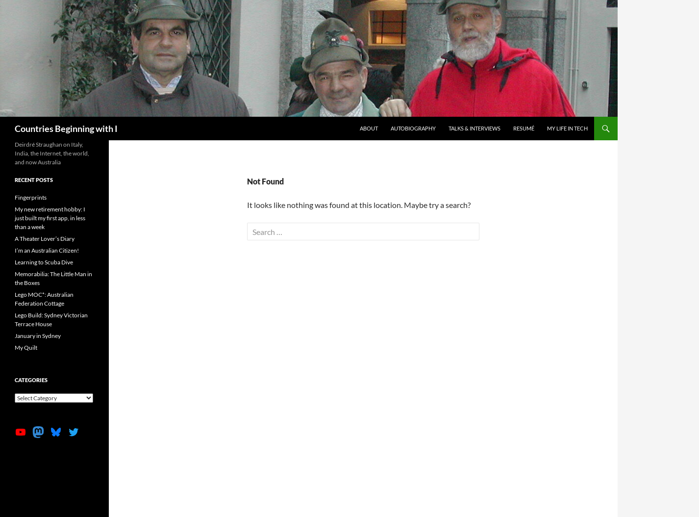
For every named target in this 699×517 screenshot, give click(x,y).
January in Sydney (38, 335)
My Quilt (26, 347)
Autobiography (413, 128)
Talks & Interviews (474, 128)
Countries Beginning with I (66, 128)
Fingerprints (31, 197)
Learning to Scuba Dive (44, 262)
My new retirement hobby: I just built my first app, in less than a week (50, 218)
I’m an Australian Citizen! (47, 250)
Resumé (523, 128)
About (369, 128)
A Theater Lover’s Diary (45, 238)
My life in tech (567, 128)
